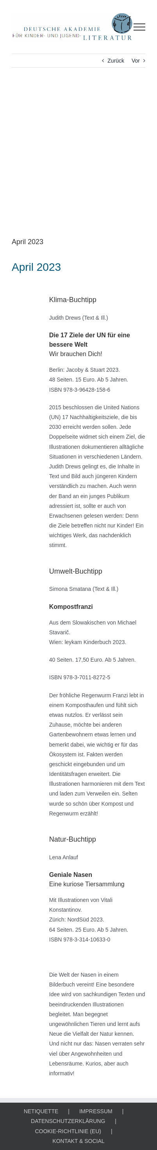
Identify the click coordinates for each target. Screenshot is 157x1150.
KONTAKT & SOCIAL (78, 1141)
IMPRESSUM (95, 1111)
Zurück (115, 61)
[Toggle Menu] (139, 27)
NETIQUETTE (41, 1111)
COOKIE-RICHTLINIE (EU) (68, 1131)
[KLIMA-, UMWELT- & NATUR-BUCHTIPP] (78, 158)
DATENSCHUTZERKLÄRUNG (68, 1121)
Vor (136, 61)
